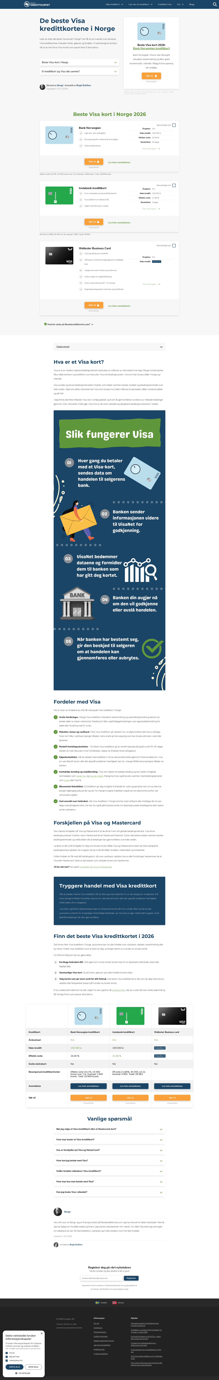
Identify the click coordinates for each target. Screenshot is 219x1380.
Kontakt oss (98, 1329)
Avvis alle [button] (33, 1367)
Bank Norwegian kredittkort (151, 48)
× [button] (42, 1334)
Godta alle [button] (14, 1367)
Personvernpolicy (100, 1333)
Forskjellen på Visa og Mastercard (95, 866)
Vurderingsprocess (101, 1337)
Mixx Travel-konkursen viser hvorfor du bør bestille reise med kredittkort (146, 1365)
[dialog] (24, 1354)
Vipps (67, 780)
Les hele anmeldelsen (89, 1086)
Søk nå (151, 76)
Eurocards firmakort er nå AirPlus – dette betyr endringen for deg (146, 1339)
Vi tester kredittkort (101, 1355)
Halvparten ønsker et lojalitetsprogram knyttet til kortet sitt (145, 1325)
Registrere (131, 1279)
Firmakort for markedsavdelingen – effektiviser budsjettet (143, 1345)
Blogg (191, 4)
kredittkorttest (118, 990)
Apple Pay (81, 776)
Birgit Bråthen (83, 85)
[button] (79, 62)
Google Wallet (96, 776)
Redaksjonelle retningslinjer (104, 1342)
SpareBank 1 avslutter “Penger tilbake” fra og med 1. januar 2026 (146, 1332)
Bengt (60, 85)
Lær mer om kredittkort (102, 1346)
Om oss (96, 1324)
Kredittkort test (165, 4)
